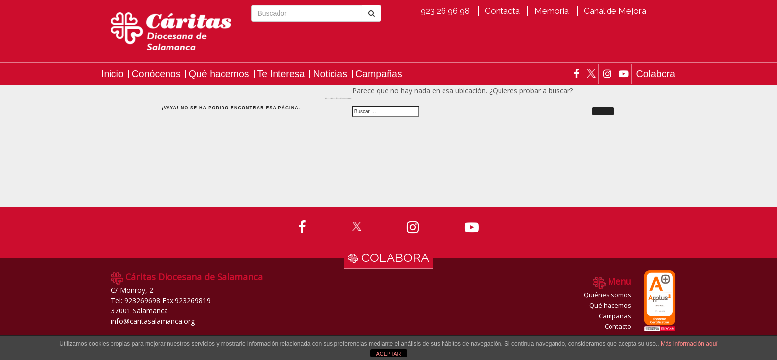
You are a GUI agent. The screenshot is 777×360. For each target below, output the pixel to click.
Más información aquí (689, 343)
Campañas (378, 74)
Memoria (551, 11)
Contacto (618, 326)
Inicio (112, 74)
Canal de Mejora (615, 11)
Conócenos (156, 74)
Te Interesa (281, 74)
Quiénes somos (607, 294)
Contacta (502, 11)
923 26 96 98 (445, 11)
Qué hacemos (219, 74)
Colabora (655, 74)
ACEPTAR (388, 354)
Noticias (330, 74)
